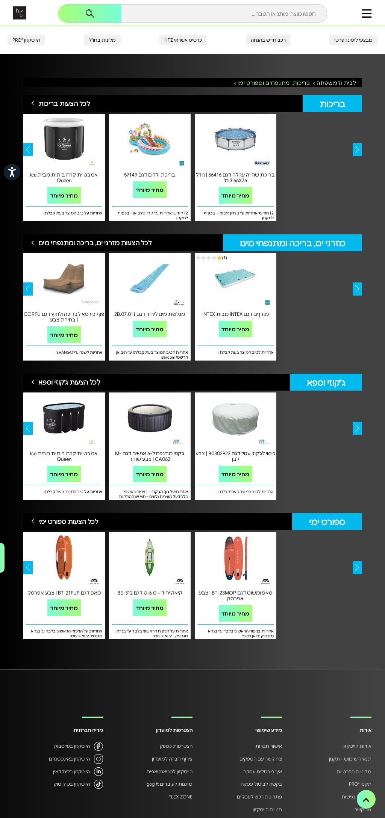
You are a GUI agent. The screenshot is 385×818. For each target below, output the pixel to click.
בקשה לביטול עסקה (261, 783)
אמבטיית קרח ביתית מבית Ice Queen (64, 177)
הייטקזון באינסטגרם (69, 758)
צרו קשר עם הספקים (260, 758)
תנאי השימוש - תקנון (350, 758)
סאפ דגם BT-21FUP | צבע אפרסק (64, 592)
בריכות (332, 103)
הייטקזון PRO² (26, 39)
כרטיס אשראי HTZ (183, 39)
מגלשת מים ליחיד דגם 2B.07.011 (149, 314)
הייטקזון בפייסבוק (72, 746)
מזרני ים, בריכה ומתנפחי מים (292, 243)
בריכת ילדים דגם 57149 (149, 174)
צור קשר (363, 809)
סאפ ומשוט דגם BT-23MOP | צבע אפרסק (235, 595)
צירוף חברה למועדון (172, 758)
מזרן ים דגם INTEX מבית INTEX (235, 314)
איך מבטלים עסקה (262, 771)
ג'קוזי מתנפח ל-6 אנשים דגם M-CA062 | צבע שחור (149, 456)
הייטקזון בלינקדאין (71, 771)
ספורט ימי (327, 521)
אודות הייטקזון (357, 746)
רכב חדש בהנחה (268, 39)
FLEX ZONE (180, 796)
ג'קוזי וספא (326, 382)
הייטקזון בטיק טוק (72, 783)
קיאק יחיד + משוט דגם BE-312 (149, 592)
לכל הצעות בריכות (64, 103)
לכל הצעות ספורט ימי (68, 521)
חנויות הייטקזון (267, 809)
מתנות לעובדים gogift (169, 783)
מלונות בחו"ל (102, 39)
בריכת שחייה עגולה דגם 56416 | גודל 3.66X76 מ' (235, 177)
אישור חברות (268, 746)
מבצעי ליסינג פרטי (353, 39)
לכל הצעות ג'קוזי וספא (69, 382)
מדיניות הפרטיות (353, 771)
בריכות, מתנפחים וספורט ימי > (271, 83)
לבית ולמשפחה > (334, 83)
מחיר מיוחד (64, 195)
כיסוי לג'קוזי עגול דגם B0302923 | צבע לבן (236, 456)
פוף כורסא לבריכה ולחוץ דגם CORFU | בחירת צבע (64, 316)
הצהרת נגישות (356, 796)
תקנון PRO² (360, 783)
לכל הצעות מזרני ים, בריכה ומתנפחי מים (95, 243)
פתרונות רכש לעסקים (259, 796)
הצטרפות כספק (176, 746)
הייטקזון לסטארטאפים (169, 771)
